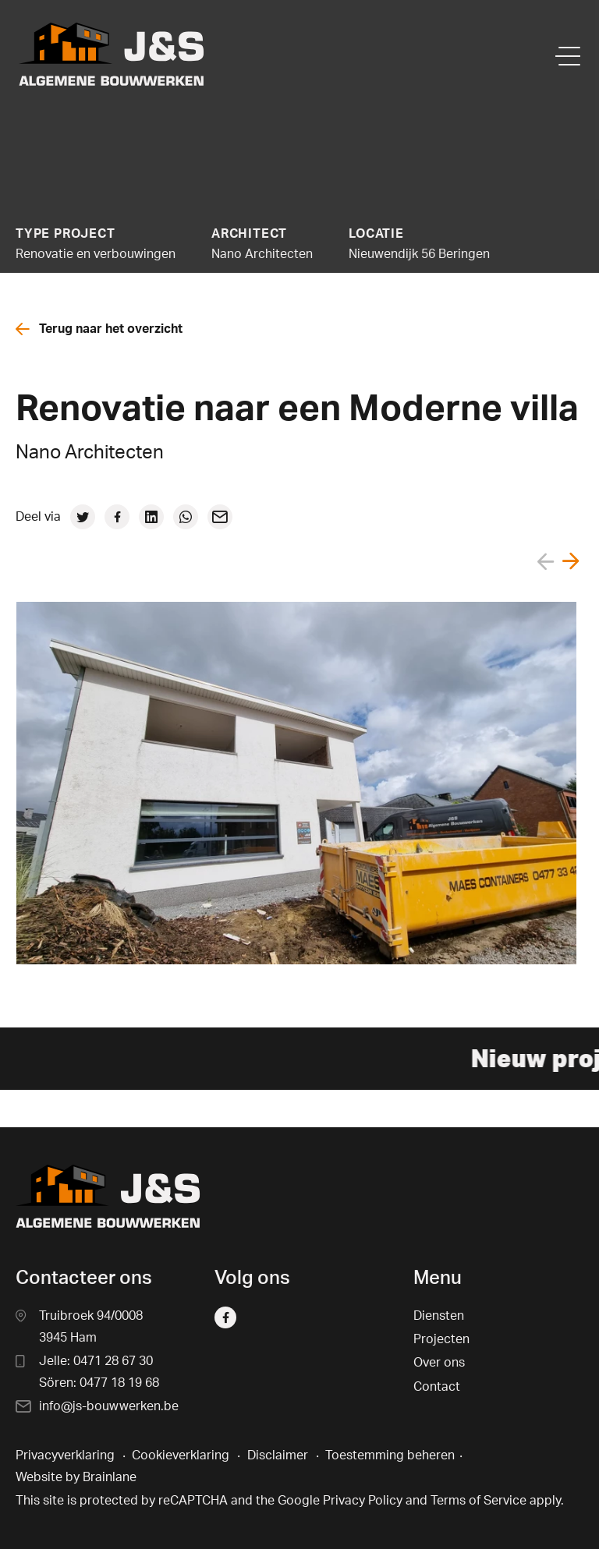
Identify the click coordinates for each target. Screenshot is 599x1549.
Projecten (441, 1339)
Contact (436, 1387)
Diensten (438, 1316)
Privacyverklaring (65, 1455)
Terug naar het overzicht (99, 329)
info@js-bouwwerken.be (109, 1406)
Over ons (439, 1362)
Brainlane (109, 1477)
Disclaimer (277, 1455)
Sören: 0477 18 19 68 (99, 1383)
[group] (296, 783)
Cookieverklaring (180, 1455)
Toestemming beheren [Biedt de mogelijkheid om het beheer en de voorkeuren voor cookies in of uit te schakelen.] (390, 1455)
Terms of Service (478, 1500)
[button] (570, 564)
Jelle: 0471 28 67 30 (96, 1361)
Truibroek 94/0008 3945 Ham (91, 1327)
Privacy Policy (362, 1500)
